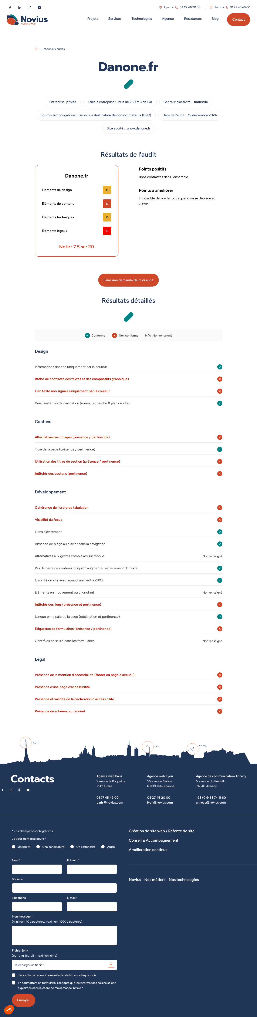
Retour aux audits (50, 48)
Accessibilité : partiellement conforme (154, 957)
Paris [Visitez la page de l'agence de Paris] (217, 7)
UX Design (233, 858)
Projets (92, 19)
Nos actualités (138, 927)
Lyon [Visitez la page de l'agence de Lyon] (167, 7)
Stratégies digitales (165, 858)
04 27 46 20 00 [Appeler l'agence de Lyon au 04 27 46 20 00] (190, 7)
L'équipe (134, 915)
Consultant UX (192, 957)
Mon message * (47, 919)
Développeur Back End (198, 921)
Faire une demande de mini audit (128, 280)
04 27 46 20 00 (158, 797)
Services (114, 19)
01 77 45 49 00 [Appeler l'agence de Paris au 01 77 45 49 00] (240, 7)
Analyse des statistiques (208, 873)
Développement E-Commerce (189, 837)
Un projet (24, 846)
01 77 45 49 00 (108, 797)
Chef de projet (192, 933)
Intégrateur (190, 927)
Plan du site (136, 963)
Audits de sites (138, 858)
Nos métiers (193, 903)
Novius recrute (139, 933)
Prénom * (73, 860)
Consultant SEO (193, 945)
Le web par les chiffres (144, 921)
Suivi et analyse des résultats (169, 873)
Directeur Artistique (196, 939)
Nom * (16, 860)
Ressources (193, 19)
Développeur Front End (198, 915)
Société (17, 879)
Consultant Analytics (196, 951)
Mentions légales (140, 945)
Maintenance (137, 873)
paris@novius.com (110, 802)
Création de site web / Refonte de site (162, 831)
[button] (9, 1010)
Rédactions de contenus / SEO (202, 858)
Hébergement (167, 843)
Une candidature (53, 846)
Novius (135, 903)
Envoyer (23, 1000)
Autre (111, 846)
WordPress (224, 915)
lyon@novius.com (160, 802)
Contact (238, 19)
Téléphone (19, 897)
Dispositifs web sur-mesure (147, 837)
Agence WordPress (141, 843)
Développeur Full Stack (198, 909)
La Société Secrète (141, 939)
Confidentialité (138, 951)
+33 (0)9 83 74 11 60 (211, 797)
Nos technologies (232, 903)
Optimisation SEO (240, 873)
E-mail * (72, 897)
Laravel (221, 909)
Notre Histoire (138, 909)
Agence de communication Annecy (221, 776)
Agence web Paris (109, 776)
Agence (168, 19)
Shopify (222, 927)
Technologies (142, 19)
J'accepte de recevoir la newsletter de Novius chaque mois (57, 975)
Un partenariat (85, 846)
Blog (215, 19)
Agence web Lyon (160, 776)
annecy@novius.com (211, 802)
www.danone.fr (139, 128)
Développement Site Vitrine (231, 837)
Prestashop (224, 921)
